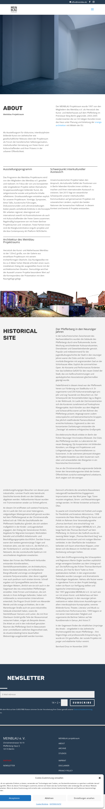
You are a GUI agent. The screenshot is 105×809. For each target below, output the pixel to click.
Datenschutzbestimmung (83, 709)
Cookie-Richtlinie (42, 804)
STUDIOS (62, 753)
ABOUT (62, 743)
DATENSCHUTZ (55, 804)
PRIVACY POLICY (66, 770)
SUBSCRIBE (82, 702)
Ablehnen (49, 798)
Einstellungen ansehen (84, 798)
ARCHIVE (62, 748)
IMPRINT (62, 760)
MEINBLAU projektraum (69, 738)
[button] (99, 778)
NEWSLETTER (9, 765)
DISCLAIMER (64, 765)
